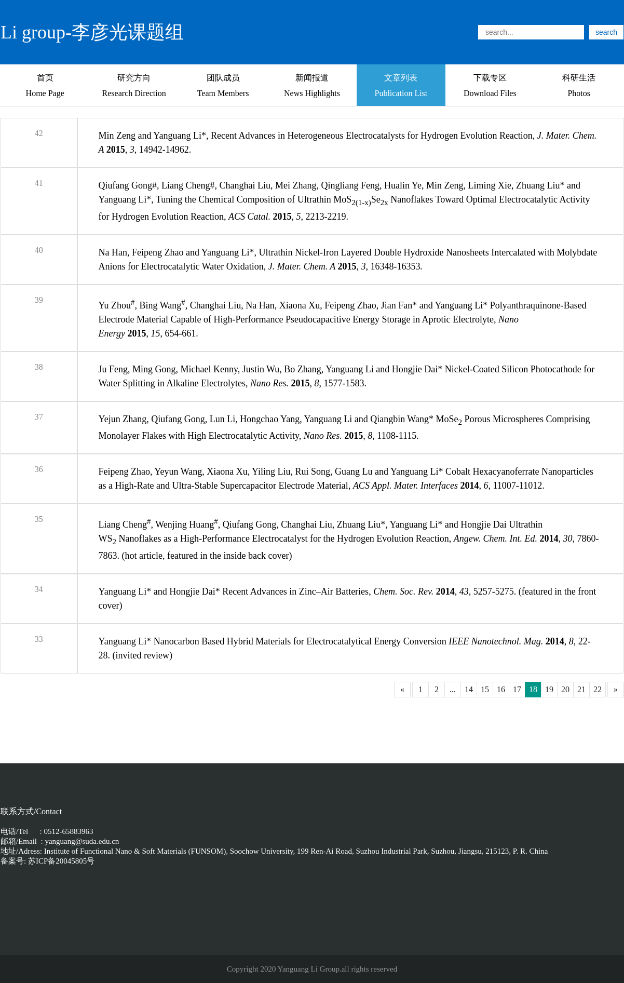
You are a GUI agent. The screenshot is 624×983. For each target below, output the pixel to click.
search (606, 32)
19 (549, 689)
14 (469, 689)
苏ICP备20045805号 (60, 861)
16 (501, 689)
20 (565, 689)
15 (485, 689)
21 (581, 689)
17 (517, 689)
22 (597, 689)
